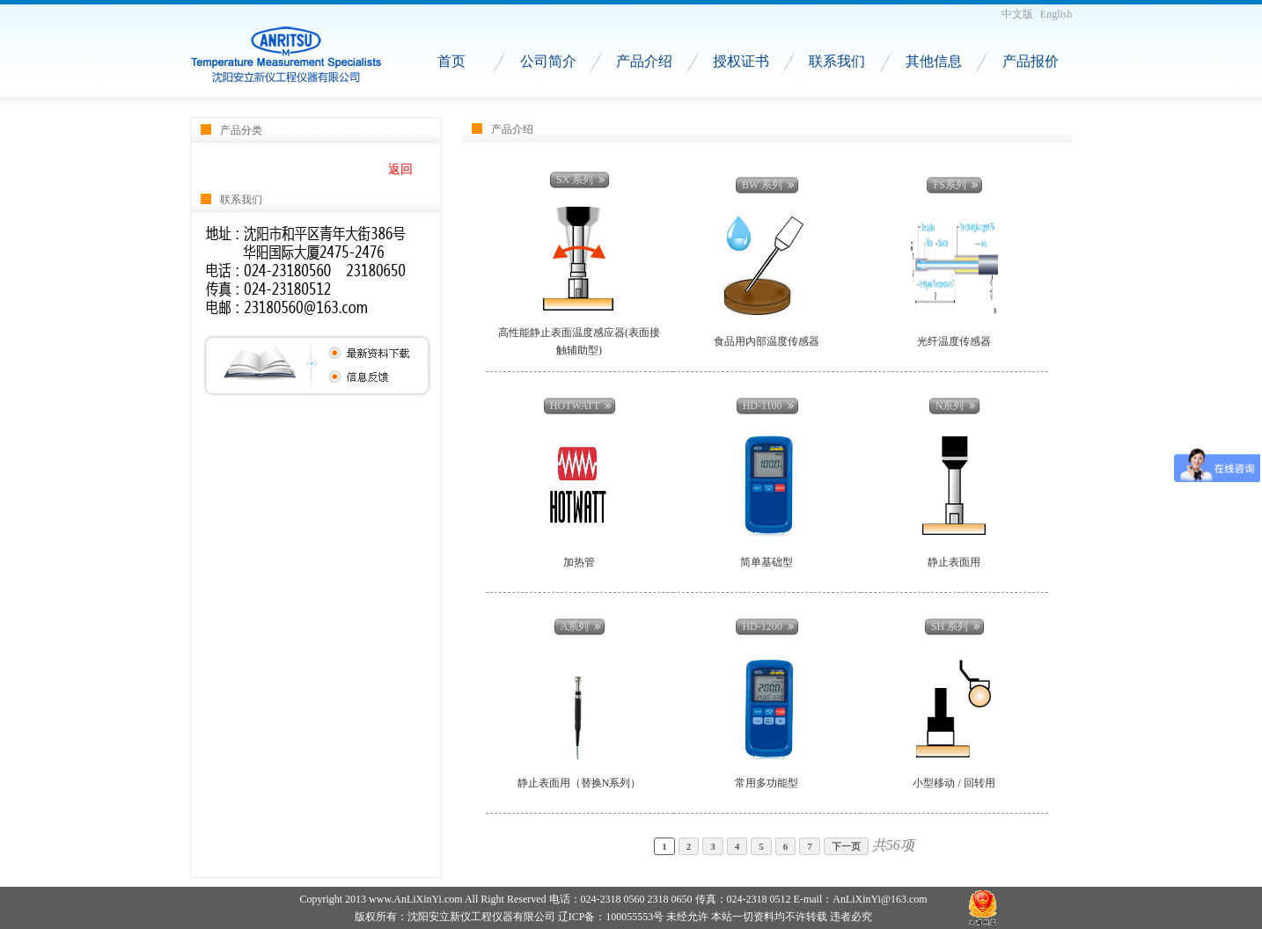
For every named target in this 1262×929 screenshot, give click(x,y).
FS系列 (949, 185)
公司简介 (548, 61)
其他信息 (934, 61)
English (1056, 14)
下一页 (846, 846)
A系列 (575, 626)
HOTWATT (575, 405)
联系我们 (837, 61)
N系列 (950, 405)
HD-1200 (761, 626)
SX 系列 (574, 179)
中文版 (1017, 14)
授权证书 (741, 61)
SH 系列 (949, 626)
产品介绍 (644, 61)
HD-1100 (762, 405)
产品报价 (1030, 61)
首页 (451, 61)
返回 (400, 169)
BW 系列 (762, 185)
